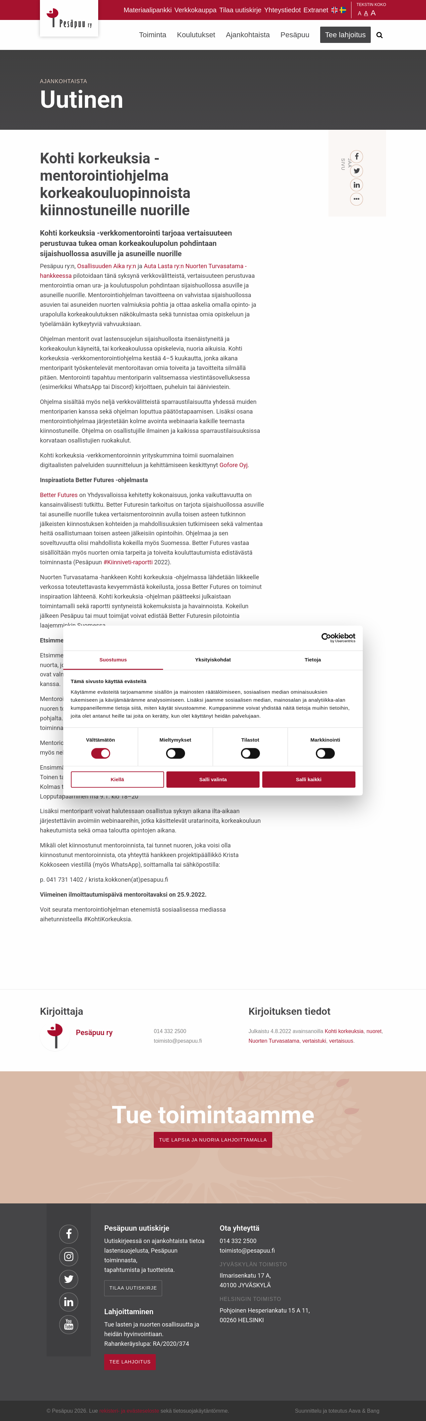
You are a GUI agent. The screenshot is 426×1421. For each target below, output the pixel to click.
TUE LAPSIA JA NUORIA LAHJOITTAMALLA (213, 1140)
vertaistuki (314, 1041)
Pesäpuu (69, 18)
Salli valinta (213, 780)
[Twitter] (357, 171)
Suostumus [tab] (113, 659)
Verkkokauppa (195, 10)
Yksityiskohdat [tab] (213, 659)
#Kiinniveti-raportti (128, 562)
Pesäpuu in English (334, 10)
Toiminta (152, 35)
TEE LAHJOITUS (130, 1361)
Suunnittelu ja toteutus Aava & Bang (337, 1411)
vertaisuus (341, 1041)
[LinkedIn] (357, 185)
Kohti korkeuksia (344, 1031)
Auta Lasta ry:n (164, 266)
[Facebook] (357, 157)
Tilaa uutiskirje (240, 10)
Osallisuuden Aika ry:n (106, 266)
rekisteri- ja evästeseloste (129, 1411)
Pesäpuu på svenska (342, 10)
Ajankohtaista (248, 35)
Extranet (316, 10)
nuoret (373, 1031)
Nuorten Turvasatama (274, 1041)
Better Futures (59, 494)
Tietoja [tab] (313, 659)
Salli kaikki (308, 780)
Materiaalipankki (147, 10)
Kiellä (117, 780)
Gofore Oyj (234, 464)
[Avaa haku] (379, 35)
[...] (357, 199)
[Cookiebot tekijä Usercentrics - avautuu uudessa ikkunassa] (326, 638)
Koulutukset (196, 35)
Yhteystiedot (282, 10)
